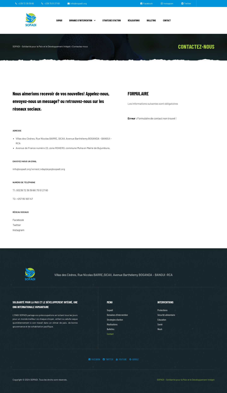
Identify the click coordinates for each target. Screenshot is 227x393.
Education (161, 319)
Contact (167, 20)
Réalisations (134, 20)
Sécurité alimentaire (166, 314)
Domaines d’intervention (82, 20)
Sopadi (59, 20)
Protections (162, 310)
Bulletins (151, 20)
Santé (160, 324)
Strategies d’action (111, 20)
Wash (159, 329)
